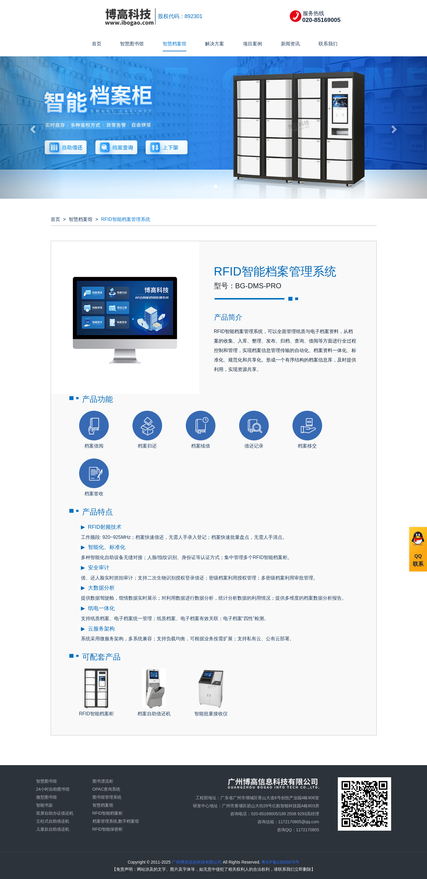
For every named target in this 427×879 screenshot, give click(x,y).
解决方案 (214, 43)
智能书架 (44, 805)
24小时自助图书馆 (53, 789)
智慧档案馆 (174, 43)
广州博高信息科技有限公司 (196, 862)
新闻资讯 (290, 43)
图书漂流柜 (102, 781)
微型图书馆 (46, 797)
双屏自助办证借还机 (54, 813)
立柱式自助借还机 (52, 821)
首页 (96, 43)
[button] (32, 127)
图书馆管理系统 (106, 797)
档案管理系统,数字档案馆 (115, 821)
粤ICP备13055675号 (280, 862)
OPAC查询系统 (106, 789)
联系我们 (328, 43)
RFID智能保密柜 (107, 829)
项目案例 (252, 43)
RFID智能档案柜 (107, 813)
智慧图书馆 (132, 43)
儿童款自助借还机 (52, 829)
